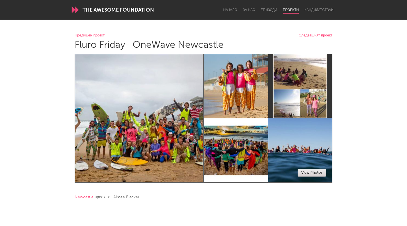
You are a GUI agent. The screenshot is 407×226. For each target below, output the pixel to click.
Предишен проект (90, 35)
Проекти (291, 10)
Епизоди (269, 10)
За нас (249, 10)
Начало (230, 10)
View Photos (311, 172)
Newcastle (84, 197)
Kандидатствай (319, 10)
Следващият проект (315, 35)
